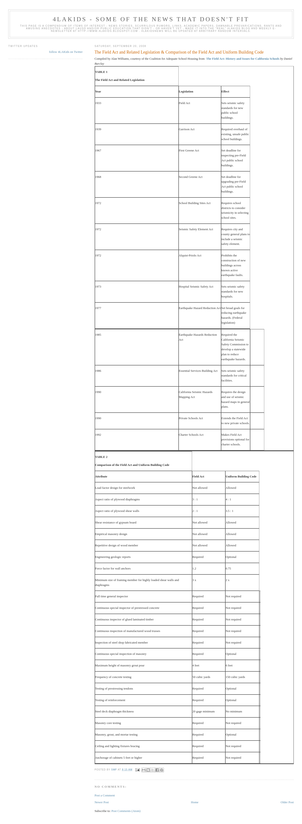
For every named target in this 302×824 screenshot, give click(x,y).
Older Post (287, 802)
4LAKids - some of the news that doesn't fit (151, 19)
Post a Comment (105, 795)
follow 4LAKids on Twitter (66, 52)
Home (194, 802)
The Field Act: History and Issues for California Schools (242, 58)
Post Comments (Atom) (126, 811)
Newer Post (102, 802)
